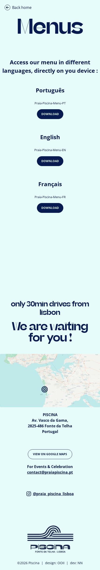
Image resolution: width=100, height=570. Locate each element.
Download (50, 114)
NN (80, 563)
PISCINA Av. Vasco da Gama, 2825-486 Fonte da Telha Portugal (50, 423)
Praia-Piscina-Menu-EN (50, 150)
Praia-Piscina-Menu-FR (50, 197)
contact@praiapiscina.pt (50, 472)
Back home (18, 7)
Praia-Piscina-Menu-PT (50, 103)
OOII (60, 563)
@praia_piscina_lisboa (50, 493)
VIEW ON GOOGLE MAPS (50, 454)
